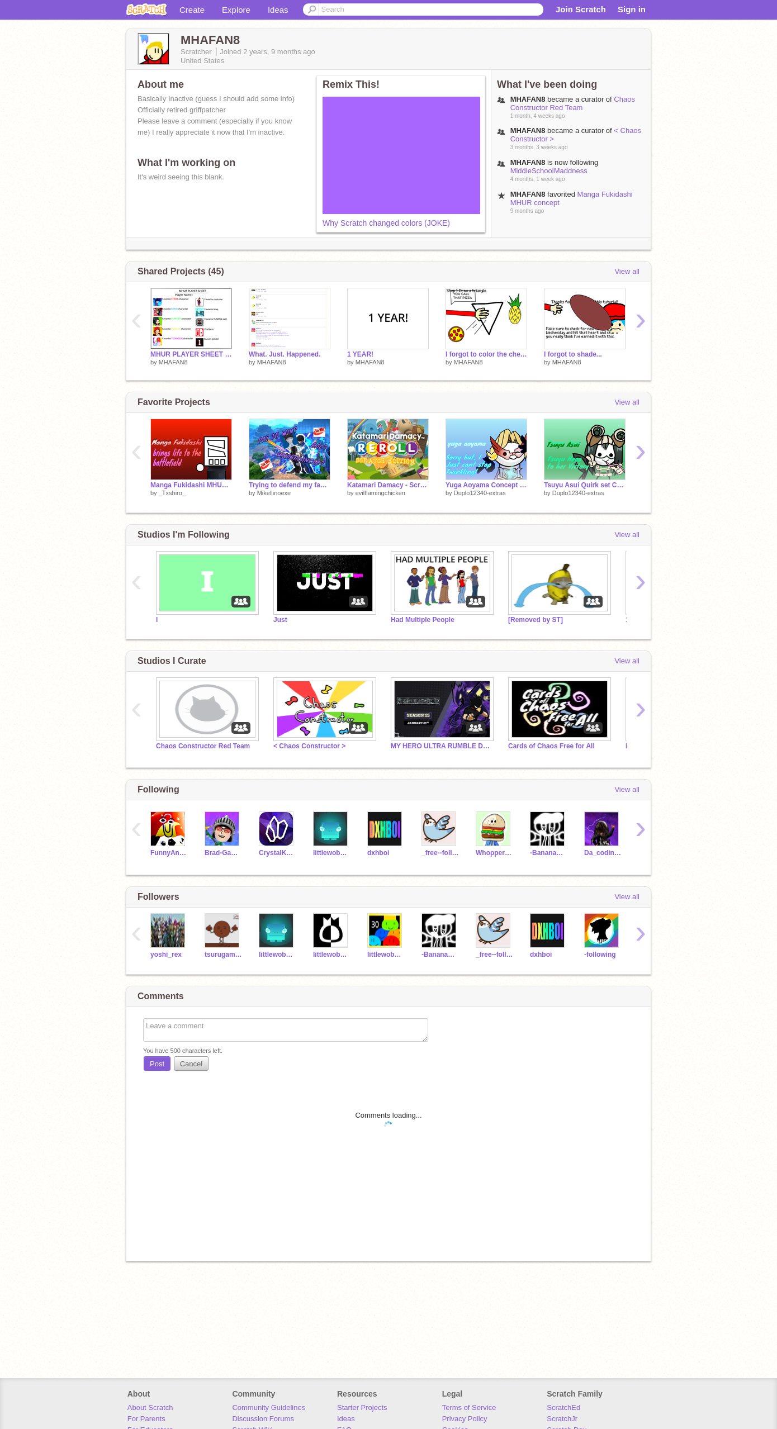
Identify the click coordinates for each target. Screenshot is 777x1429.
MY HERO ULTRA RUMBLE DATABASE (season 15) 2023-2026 (441, 746)
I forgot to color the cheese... (486, 354)
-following (600, 954)
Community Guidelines (268, 1407)
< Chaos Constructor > (309, 746)
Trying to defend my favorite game (289, 485)
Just (280, 620)
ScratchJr (562, 1418)
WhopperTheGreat (494, 853)
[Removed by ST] (535, 620)
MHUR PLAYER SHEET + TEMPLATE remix (191, 354)
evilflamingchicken (380, 493)
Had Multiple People (422, 620)
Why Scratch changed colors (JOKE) (386, 223)
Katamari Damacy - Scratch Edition (388, 485)
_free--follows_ (440, 853)
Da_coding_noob (603, 853)
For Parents (146, 1418)
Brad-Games (223, 853)
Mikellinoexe (274, 493)
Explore (236, 10)
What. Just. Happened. (285, 354)
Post (157, 1064)
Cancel (191, 1064)
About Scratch (150, 1407)
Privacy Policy (464, 1418)
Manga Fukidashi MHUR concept (191, 485)
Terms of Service (469, 1407)
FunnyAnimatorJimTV (169, 853)
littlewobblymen (386, 954)
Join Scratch (581, 9)
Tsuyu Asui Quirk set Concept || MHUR (585, 485)
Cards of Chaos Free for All (551, 746)
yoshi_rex (166, 954)
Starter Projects (362, 1407)
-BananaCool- (548, 853)
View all (626, 271)
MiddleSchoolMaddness (549, 171)
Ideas (278, 10)
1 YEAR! (360, 354)
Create (192, 10)
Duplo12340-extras (480, 493)
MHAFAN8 (173, 362)
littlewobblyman (331, 853)
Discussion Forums (263, 1418)
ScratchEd (563, 1407)
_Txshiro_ (172, 493)
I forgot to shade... (573, 354)
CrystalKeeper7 (277, 853)
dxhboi (378, 853)
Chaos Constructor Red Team (572, 103)
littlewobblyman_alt (331, 954)
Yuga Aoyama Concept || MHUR (486, 485)
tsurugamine (223, 954)
